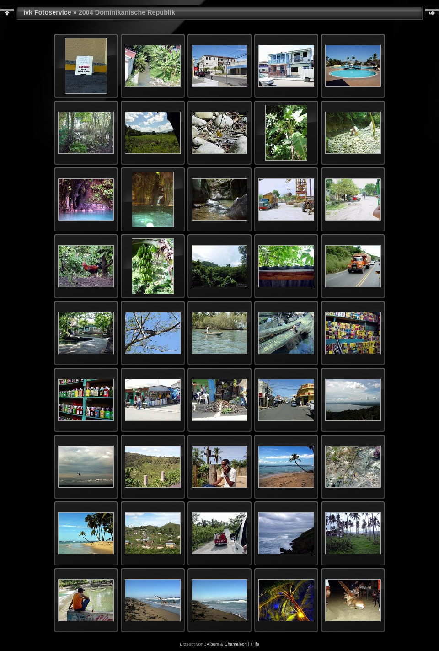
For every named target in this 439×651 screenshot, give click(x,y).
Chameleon (236, 643)
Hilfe (255, 643)
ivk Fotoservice (47, 12)
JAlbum (211, 643)
